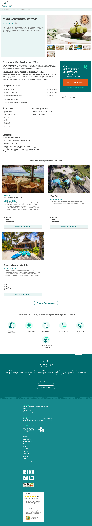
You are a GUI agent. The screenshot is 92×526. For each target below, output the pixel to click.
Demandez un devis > (46, 382)
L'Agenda (25, 451)
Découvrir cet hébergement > (23, 227)
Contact (25, 458)
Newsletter (26, 449)
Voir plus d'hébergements (46, 303)
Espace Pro (26, 453)
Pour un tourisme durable (30, 444)
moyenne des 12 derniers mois (31, 498)
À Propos (25, 437)
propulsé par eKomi (35, 518)
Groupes (25, 456)
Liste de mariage (28, 461)
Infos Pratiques (27, 441)
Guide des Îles (27, 439)
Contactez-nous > (46, 387)
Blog (24, 446)
